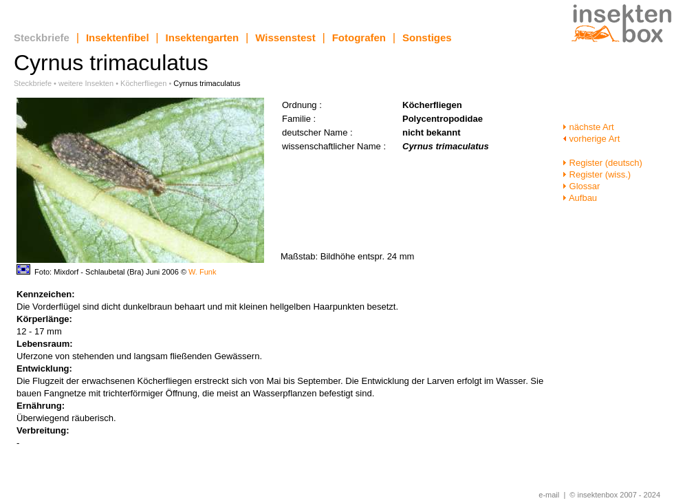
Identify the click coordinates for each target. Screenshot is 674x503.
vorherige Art (591, 138)
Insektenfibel (117, 37)
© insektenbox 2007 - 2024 (614, 495)
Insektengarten (202, 37)
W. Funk (202, 272)
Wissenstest (285, 37)
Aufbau (580, 198)
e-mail (549, 495)
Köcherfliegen (143, 83)
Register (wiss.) (597, 174)
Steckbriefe (41, 37)
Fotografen (359, 37)
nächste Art (588, 127)
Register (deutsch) (602, 163)
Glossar (581, 186)
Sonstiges (427, 37)
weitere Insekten (85, 83)
